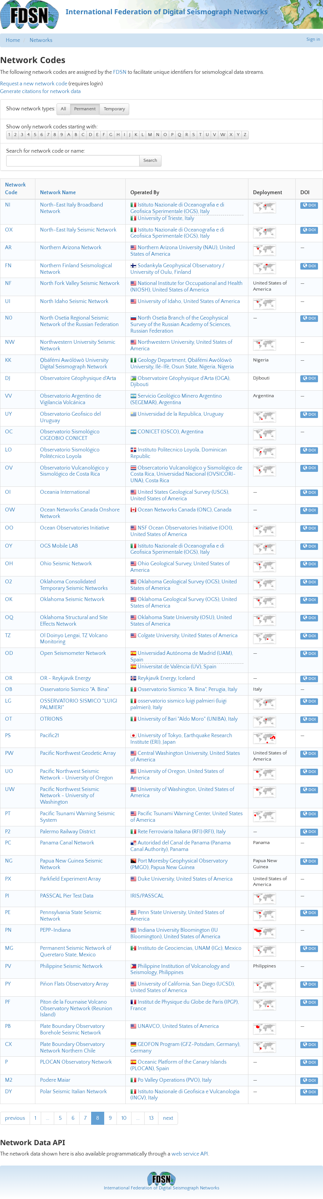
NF (8, 283)
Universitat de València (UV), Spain (173, 667)
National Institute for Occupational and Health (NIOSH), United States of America (186, 286)
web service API (189, 1154)
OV (9, 468)
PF (7, 1002)
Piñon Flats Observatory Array (74, 984)
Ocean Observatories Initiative (74, 528)
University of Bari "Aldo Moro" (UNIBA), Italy (184, 719)
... (47, 1118)
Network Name (58, 193)
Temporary (114, 109)
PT (7, 814)
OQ (9, 617)
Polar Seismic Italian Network (73, 1092)
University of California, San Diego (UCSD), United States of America (182, 987)
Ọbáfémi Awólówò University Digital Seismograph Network (74, 363)
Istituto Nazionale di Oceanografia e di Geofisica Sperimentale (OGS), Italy (177, 208)
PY (8, 984)
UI (7, 301)
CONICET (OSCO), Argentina (166, 432)
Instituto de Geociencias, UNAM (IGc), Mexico (185, 948)
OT (8, 719)
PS (8, 736)
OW (10, 510)
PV (8, 966)
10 (124, 1118)
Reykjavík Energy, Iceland (162, 678)
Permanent (85, 109)
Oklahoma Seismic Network (72, 599)
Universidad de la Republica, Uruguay (176, 414)
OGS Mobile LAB (59, 546)
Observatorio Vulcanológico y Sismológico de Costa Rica (74, 471)
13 (151, 1118)
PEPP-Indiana (55, 930)
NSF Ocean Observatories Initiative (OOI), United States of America (181, 531)
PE (7, 912)
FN (8, 266)
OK (8, 599)
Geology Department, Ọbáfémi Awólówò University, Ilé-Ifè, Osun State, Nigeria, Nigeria (182, 363)
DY (8, 1092)
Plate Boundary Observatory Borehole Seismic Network (72, 1029)
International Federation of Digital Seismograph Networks (161, 1188)
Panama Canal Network (67, 843)
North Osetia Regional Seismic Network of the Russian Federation (79, 321)
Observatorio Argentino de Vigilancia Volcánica (70, 399)
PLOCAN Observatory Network (76, 1062)
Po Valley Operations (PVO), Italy (170, 1080)
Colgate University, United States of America (184, 636)
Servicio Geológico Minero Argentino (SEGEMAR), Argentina (176, 399)
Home (13, 40)
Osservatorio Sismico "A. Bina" (74, 689)
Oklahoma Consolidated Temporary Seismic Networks (74, 585)
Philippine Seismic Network (71, 966)
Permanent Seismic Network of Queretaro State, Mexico (75, 951)
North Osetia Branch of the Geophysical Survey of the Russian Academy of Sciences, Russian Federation (180, 324)
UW (10, 789)
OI (8, 492)
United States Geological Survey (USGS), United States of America (179, 495)
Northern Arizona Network (71, 248)
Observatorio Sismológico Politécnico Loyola (70, 453)
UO (9, 771)
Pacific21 (49, 736)
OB (8, 689)
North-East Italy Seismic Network (78, 230)
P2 (7, 832)
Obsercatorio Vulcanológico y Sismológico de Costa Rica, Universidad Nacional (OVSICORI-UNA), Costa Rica (186, 474)
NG (8, 861)
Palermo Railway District (67, 832)
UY (8, 414)
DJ (7, 378)
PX (8, 879)
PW (9, 753)
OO (9, 528)
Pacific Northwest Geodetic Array (78, 753)
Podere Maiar (55, 1080)
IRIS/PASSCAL (147, 896)
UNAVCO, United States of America (174, 1026)
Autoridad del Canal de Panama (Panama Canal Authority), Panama (180, 846)
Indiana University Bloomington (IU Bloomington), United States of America (175, 933)
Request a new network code (33, 84)
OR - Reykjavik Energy (65, 678)
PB (8, 1026)
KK (8, 360)
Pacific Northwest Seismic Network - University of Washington (69, 796)
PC (8, 843)
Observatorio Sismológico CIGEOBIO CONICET (70, 435)
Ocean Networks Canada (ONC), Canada (180, 510)
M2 (8, 1080)
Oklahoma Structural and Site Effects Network (74, 620)
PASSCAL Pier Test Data (66, 896)
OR (8, 678)
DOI (309, 205)
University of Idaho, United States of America (185, 301)
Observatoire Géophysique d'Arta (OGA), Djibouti (180, 381)
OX (9, 230)
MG (9, 948)
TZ (8, 636)
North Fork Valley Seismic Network (80, 283)
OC (9, 432)
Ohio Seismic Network (66, 564)
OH (9, 564)
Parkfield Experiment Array (70, 879)
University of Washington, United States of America (182, 792)
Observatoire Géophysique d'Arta (78, 378)
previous (15, 1118)
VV (8, 396)
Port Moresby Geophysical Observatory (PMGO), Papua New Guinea (179, 864)
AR (8, 248)
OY (8, 546)
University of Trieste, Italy (162, 218)
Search (150, 160)
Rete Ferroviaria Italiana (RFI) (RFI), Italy (178, 832)
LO (8, 450)
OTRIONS (51, 719)
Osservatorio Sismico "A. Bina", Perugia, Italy (183, 689)
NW (10, 342)
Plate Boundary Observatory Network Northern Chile (72, 1047)
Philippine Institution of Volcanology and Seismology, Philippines (180, 969)
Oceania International (65, 492)
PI (7, 896)
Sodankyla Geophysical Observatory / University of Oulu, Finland (177, 269)
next (168, 1118)
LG (8, 701)
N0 (8, 318)
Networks (41, 40)
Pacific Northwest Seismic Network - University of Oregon (76, 774)
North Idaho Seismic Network (74, 301)
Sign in (313, 39)
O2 (8, 582)
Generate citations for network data (40, 91)
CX (8, 1044)
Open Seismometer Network (73, 653)
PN (8, 930)
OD (9, 653)
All (63, 109)
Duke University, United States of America (181, 879)
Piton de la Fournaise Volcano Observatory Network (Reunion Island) (76, 1008)
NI (7, 205)
